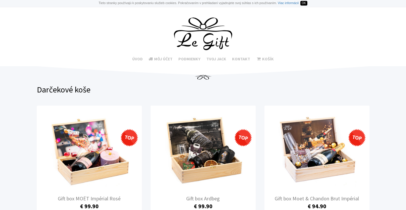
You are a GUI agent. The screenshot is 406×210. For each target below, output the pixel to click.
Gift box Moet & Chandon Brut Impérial (317, 198)
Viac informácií (288, 3)
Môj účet (160, 59)
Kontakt (241, 59)
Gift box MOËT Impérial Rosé (89, 198)
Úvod (137, 59)
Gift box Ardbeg (203, 198)
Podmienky (189, 59)
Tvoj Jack (216, 59)
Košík (265, 59)
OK (304, 3)
